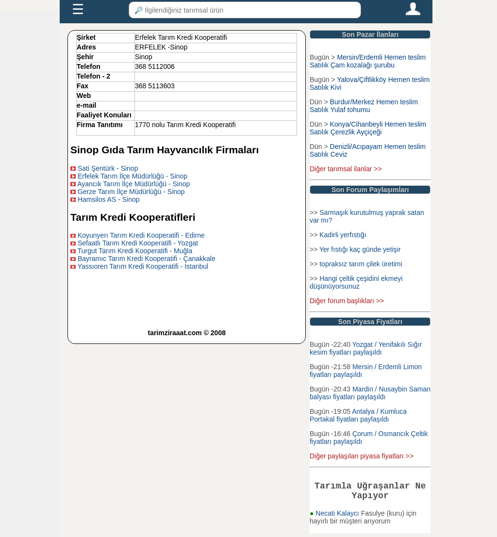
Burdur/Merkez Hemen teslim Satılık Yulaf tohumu (364, 106)
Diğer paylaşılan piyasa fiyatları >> (362, 456)
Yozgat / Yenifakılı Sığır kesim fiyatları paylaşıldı (366, 348)
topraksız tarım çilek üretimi (360, 264)
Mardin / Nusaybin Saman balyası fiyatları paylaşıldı (370, 393)
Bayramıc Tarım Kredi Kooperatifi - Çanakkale (146, 258)
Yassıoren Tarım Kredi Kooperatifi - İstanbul (143, 266)
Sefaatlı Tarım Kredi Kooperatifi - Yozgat (138, 243)
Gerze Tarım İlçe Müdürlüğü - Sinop (131, 191)
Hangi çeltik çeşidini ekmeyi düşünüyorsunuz (356, 282)
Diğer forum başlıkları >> (347, 301)
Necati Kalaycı (338, 517)
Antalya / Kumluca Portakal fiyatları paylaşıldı (358, 415)
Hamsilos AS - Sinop (109, 199)
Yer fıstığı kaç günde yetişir (360, 249)
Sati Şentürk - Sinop (108, 168)
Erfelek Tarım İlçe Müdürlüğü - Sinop (132, 176)
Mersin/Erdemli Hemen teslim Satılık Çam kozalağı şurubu (368, 61)
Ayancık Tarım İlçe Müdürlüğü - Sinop (133, 184)
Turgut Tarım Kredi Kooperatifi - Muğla (135, 251)
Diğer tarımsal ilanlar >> (346, 169)
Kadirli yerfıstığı (342, 235)
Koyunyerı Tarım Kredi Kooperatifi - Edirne (141, 235)
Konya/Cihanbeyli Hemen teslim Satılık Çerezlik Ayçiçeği (368, 128)
